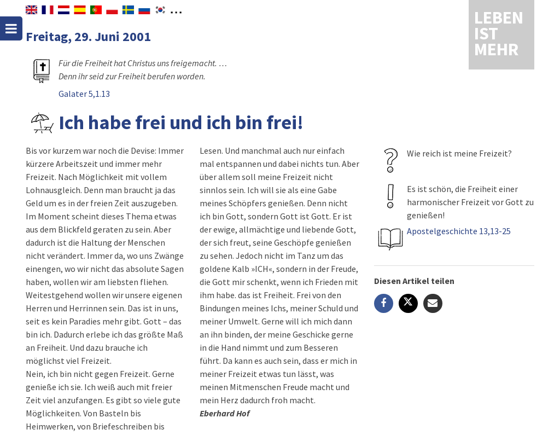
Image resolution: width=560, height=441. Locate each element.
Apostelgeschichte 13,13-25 (459, 230)
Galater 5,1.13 (84, 93)
